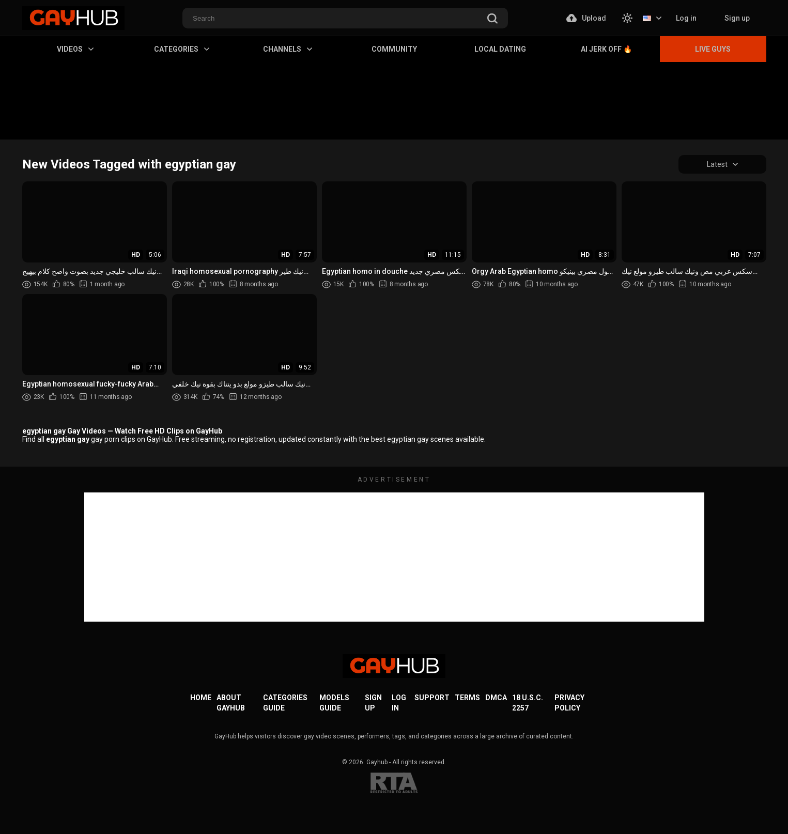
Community (394, 49)
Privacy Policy (569, 702)
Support (432, 697)
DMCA (496, 697)
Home (200, 697)
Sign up (737, 18)
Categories (181, 49)
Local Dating (500, 49)
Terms (467, 697)
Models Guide (334, 702)
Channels (287, 49)
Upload (586, 18)
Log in (686, 18)
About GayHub (231, 702)
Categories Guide (285, 702)
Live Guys (713, 49)
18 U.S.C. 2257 (527, 702)
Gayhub (377, 762)
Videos (75, 49)
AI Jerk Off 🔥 (606, 49)
